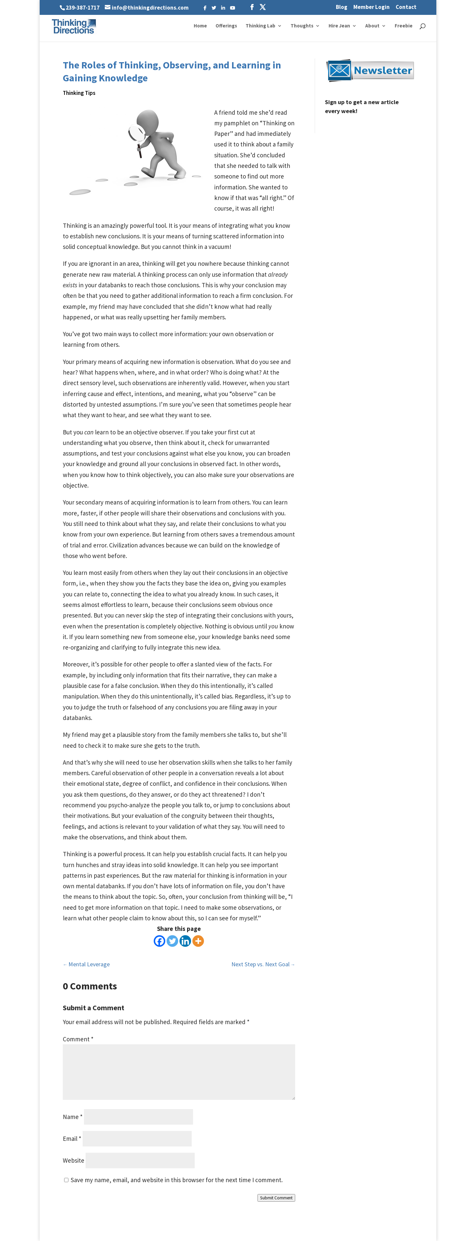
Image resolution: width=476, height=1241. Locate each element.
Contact (406, 7)
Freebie (404, 26)
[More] (198, 941)
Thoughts (302, 26)
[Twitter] (172, 941)
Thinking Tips (79, 93)
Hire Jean (339, 26)
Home (200, 26)
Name (73, 1117)
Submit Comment (276, 1198)
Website (73, 1160)
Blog (341, 7)
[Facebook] (159, 941)
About (372, 26)
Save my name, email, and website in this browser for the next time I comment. (177, 1180)
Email (72, 1138)
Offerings (226, 26)
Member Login (371, 7)
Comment (78, 1039)
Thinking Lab (260, 26)
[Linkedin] (185, 941)
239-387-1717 (82, 7)
